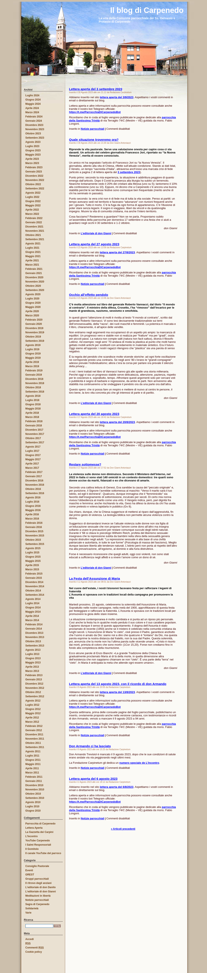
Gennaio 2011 (33, 781)
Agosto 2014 (33, 599)
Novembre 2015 (34, 535)
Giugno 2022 (33, 201)
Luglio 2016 (32, 501)
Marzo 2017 (32, 467)
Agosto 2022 (33, 192)
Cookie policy (33, 951)
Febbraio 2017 (34, 472)
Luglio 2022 (32, 197)
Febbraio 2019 (34, 370)
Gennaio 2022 (33, 222)
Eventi (29, 870)
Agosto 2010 (33, 802)
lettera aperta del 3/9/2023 (116, 97)
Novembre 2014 (34, 586)
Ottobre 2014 (33, 590)
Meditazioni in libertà (38, 895)
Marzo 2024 (32, 112)
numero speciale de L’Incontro (139, 762)
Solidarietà (31, 908)
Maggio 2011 (33, 764)
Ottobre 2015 (33, 539)
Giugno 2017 (33, 455)
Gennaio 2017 (33, 476)
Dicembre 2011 (34, 734)
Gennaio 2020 (33, 323)
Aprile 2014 (32, 616)
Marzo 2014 (32, 620)
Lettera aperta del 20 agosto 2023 (94, 414)
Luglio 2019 (32, 349)
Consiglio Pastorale (37, 866)
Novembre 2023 (34, 129)
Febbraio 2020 (34, 319)
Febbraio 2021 (34, 268)
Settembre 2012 (34, 696)
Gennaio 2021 (33, 273)
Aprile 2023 (32, 158)
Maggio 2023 (33, 154)
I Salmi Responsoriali (38, 844)
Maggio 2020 (33, 307)
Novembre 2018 (34, 383)
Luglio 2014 (32, 603)
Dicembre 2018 (34, 379)
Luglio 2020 (32, 298)
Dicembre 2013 (34, 632)
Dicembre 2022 (34, 175)
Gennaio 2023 (33, 171)
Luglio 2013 (32, 654)
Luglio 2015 (32, 552)
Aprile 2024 (32, 108)
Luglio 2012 (32, 704)
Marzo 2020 (32, 315)
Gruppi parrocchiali (37, 878)
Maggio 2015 (33, 561)
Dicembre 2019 (34, 328)
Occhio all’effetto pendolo (88, 294)
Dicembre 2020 (34, 277)
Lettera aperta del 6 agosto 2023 (93, 778)
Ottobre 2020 (33, 285)
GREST (29, 874)
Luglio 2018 (32, 400)
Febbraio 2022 (34, 218)
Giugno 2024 (33, 99)
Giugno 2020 (33, 302)
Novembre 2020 (34, 281)
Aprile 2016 (32, 514)
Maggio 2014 (33, 611)
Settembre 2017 (34, 442)
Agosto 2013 (33, 649)
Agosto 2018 (33, 395)
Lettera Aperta (34, 827)
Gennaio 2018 (33, 425)
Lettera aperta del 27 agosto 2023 (94, 244)
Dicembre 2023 (34, 125)
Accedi (29, 939)
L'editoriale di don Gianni (96, 233)
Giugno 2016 (33, 505)
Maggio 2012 (33, 713)
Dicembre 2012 (34, 683)
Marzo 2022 (32, 213)
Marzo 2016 (32, 518)
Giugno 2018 (33, 404)
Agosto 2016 (33, 497)
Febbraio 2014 (34, 624)
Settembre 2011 (34, 747)
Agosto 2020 (33, 294)
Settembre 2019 (34, 340)
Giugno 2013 (33, 658)
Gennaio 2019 (33, 374)
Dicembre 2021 (34, 226)
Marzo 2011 (32, 772)
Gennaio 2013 (33, 679)
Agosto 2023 (33, 142)
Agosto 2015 (33, 548)
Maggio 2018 (33, 408)
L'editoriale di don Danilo (40, 887)
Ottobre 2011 (33, 742)
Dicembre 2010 (34, 785)
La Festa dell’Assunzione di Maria (94, 578)
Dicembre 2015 (34, 531)
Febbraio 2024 (34, 116)
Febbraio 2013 (34, 675)
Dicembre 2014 (34, 582)
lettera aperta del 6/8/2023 (116, 786)
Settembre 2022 (34, 188)
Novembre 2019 (34, 332)
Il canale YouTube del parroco (43, 853)
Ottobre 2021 (33, 235)
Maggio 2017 (33, 459)
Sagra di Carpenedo (37, 904)
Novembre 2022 (34, 180)
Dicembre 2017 (34, 429)
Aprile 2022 (32, 209)
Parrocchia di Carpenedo (40, 823)
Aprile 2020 (32, 311)
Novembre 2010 (34, 789)
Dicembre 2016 (34, 480)
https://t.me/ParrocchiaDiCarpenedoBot (95, 112)
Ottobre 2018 (33, 387)
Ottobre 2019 (33, 336)
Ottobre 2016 (33, 489)
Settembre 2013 (34, 645)
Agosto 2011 (33, 751)
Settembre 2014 (34, 594)
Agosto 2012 (33, 700)
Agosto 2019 (33, 345)
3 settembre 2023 (129, 172)
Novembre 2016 (34, 484)
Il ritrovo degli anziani (38, 883)
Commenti (34, 947)
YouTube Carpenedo (37, 840)
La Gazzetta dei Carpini (39, 832)
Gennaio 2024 (33, 120)
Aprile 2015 (32, 565)
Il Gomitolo (32, 849)
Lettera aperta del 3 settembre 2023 (95, 89)
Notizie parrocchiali (92, 128)
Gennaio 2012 (33, 730)
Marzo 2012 (32, 721)
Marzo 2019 (32, 366)
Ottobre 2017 (33, 438)
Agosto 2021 (33, 243)
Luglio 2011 (32, 755)
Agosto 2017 (33, 446)
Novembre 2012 (34, 687)
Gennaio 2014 (33, 628)
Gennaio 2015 (33, 577)
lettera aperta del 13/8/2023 (117, 692)
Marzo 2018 (32, 417)
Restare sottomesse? (85, 464)
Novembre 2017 (34, 434)
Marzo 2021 (32, 264)
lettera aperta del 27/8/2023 (117, 252)
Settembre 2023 (34, 137)
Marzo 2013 (32, 671)
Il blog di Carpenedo (16, 5)
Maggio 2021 (33, 256)
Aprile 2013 (32, 666)
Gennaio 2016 (33, 527)
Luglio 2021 (32, 247)
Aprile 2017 (32, 463)
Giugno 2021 (33, 252)
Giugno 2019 (33, 353)
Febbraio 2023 (34, 167)
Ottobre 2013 (33, 641)
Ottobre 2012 (33, 692)
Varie (28, 912)
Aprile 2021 (32, 260)
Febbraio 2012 (34, 726)
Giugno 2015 (33, 556)
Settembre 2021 (34, 239)
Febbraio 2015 (34, 573)
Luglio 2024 (32, 95)
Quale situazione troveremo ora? (94, 139)
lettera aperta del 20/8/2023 (117, 422)
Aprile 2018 (32, 412)
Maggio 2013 (33, 662)
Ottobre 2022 (33, 184)
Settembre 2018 (34, 391)
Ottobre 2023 (33, 133)
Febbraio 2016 (34, 522)
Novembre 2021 (34, 230)
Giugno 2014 (33, 607)
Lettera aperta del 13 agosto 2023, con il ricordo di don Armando (117, 684)
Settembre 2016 (34, 493)
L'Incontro (31, 836)
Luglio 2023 (32, 146)
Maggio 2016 (33, 510)
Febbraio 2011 (34, 776)
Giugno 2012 (33, 709)
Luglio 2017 (32, 450)
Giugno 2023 (33, 150)
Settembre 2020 (34, 290)
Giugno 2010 (33, 810)
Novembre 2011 (34, 738)
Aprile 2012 (32, 717)
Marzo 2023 (32, 163)
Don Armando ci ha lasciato (90, 746)
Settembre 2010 (34, 798)
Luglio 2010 (32, 806)
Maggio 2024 (33, 103)
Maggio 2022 (33, 205)
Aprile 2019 (32, 362)
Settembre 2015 (34, 544)
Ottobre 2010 (33, 793)
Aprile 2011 (32, 768)
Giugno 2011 (33, 759)
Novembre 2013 (34, 637)
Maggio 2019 (33, 357)
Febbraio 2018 (34, 421)
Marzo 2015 (32, 569)
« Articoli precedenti (123, 828)
